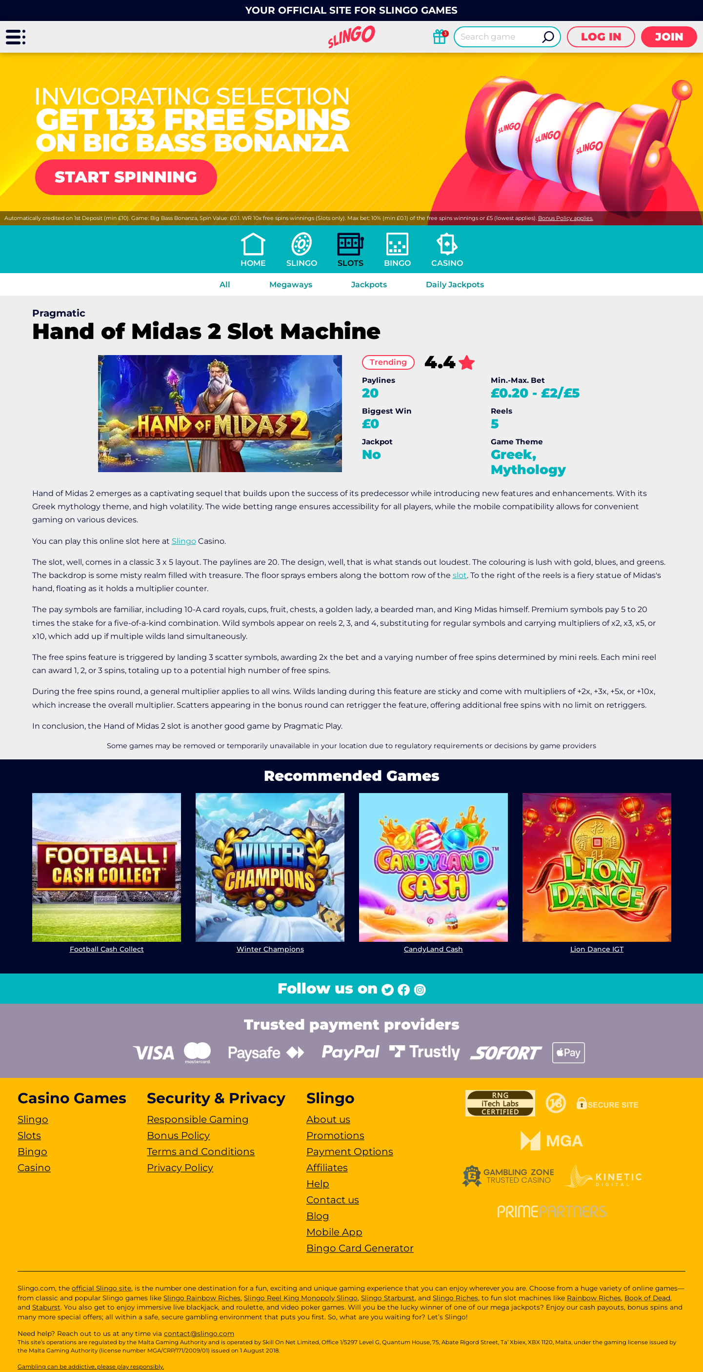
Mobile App (334, 1232)
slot (460, 575)
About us (328, 1119)
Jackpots (369, 284)
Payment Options (349, 1151)
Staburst (46, 1307)
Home (253, 263)
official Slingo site (101, 1288)
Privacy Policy (180, 1167)
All (225, 284)
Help (317, 1184)
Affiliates (327, 1167)
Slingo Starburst (388, 1298)
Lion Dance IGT (596, 949)
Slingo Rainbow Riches (202, 1298)
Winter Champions (269, 949)
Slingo (301, 263)
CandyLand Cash (433, 949)
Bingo (397, 263)
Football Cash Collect (106, 949)
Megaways (290, 284)
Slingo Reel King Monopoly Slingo (301, 1298)
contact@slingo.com (199, 1333)
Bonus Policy (178, 1135)
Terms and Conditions (201, 1151)
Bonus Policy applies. (565, 218)
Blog (317, 1216)
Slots (350, 263)
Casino (447, 263)
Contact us (332, 1200)
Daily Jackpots (455, 284)
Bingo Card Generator (360, 1248)
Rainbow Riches (594, 1298)
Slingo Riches (455, 1298)
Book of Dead (647, 1298)
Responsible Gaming (198, 1119)
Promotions (335, 1135)
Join (669, 36)
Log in (601, 36)
